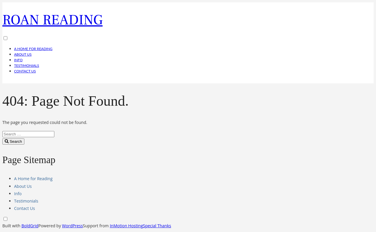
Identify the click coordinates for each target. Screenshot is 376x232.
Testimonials (26, 65)
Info (18, 60)
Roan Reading (52, 20)
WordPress (72, 225)
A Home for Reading (33, 49)
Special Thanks (157, 225)
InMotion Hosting (126, 225)
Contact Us (25, 71)
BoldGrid (29, 225)
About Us (22, 54)
